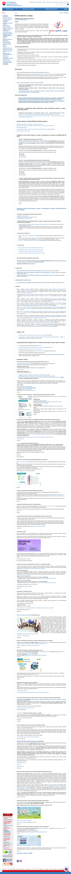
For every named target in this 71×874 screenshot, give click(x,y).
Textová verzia (49, 2)
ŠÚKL (63, 140)
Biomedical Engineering (36, 434)
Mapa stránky (39, 2)
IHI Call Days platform (30, 470)
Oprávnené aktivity (20, 766)
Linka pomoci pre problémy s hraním (7, 837)
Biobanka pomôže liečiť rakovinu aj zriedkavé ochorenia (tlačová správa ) (30, 124)
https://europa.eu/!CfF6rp (27, 389)
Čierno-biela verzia (55, 2)
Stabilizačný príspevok (7, 61)
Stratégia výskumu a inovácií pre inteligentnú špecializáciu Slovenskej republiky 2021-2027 (35, 224)
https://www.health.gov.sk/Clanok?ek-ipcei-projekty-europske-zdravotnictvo (39, 437)
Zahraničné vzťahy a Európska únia (7, 30)
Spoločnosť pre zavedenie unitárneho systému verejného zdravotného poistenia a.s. (8, 35)
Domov (16, 13)
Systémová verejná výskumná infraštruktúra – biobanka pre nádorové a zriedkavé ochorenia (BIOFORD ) (35, 125)
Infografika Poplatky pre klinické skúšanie (24, 218)
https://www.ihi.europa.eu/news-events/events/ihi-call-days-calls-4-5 (34, 643)
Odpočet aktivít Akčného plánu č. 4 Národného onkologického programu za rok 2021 (33, 270)
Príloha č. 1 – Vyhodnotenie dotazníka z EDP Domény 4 (29, 240)
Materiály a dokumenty (51, 9)
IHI (17, 566)
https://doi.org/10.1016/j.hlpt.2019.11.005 (45, 305)
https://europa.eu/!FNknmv (27, 586)
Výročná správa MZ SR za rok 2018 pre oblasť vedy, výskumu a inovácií (32, 253)
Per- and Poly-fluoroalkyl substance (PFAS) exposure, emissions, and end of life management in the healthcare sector (40, 377)
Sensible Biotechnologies (45, 434)
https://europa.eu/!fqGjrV (42, 400)
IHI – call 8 (35, 397)
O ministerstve (9, 9)
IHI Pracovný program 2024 (55, 396)
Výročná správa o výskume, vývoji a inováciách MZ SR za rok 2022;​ (31, 247)
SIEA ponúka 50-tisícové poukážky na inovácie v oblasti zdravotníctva (30, 741)
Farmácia (4, 38)
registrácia (29, 654)
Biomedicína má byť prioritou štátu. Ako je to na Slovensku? (32, 335)
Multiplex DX (23, 788)
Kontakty (44, 2)
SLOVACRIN (59, 140)
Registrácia (19, 453)
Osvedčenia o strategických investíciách (8, 58)
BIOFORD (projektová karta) (22, 127)
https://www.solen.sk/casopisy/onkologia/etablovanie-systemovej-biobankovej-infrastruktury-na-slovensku (36, 322)
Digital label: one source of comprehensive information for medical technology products (34, 374)
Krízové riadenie (6, 59)
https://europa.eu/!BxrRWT (26, 580)
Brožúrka (18, 764)
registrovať (30, 706)
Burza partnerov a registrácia (22, 822)
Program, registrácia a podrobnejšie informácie (25, 707)
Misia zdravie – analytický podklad (23, 635)
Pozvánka (21, 153)
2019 (20, 86)
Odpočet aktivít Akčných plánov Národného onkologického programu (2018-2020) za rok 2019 (35, 275)
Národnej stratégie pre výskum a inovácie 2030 (29, 633)
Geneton (28, 788)
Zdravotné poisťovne (8, 849)
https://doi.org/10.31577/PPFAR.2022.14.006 (38, 317)
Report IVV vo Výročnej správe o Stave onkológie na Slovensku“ (32, 261)
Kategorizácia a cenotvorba (6, 21)
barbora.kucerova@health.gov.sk (21, 19)
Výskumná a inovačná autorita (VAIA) (24, 615)
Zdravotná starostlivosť (28, 9)
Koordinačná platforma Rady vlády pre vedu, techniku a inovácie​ (30, 349)
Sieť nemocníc (6, 55)
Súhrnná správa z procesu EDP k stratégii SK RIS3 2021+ (42, 347)
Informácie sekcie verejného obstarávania (7, 54)
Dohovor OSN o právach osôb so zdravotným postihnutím (8, 843)
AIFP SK (35, 162)
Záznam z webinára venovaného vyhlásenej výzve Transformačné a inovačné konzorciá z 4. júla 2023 (35, 607)
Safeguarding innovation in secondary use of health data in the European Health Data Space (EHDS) (37, 376)
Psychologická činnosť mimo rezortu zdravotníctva (7, 63)
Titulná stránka (31, 2)
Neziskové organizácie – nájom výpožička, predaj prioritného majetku (8, 823)
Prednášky (22, 155)
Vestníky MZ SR (6, 847)
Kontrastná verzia (62, 2)
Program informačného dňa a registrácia (24, 820)
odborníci (37, 553)
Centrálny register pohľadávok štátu (7, 834)
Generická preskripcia (7, 32)
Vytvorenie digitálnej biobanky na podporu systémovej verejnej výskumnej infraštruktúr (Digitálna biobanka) (36, 129)
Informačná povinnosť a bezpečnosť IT (7, 40)
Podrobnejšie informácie (21, 762)
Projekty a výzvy (6, 25)
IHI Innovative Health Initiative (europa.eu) (48, 578)
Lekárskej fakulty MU (61, 786)
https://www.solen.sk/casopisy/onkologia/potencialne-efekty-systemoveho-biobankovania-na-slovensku (35, 326)
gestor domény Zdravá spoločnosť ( (25, 347)
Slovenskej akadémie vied (22, 787)
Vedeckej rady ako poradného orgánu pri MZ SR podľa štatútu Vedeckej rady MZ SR (40, 74)
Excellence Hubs (34, 780)
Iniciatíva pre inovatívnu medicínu (23, 461)
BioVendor (19, 788)
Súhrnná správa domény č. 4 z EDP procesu (27, 235)
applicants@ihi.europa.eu (33, 584)
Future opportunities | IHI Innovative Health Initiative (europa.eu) (33, 568)
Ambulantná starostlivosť (8, 49)
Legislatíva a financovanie (8, 28)
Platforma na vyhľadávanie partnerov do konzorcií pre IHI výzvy (28, 645)
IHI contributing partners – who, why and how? (46, 506)
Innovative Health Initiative (39, 350)
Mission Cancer (48, 632)
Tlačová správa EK (20, 438)
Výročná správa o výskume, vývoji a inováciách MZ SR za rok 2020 (31, 251)
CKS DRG (5, 46)
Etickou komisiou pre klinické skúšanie (26, 162)
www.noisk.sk (37, 260)
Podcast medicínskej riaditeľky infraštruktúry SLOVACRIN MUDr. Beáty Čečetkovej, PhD (33, 692)
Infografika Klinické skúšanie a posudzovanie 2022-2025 (27, 217)
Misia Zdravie (38, 345)
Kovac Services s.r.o (42, 162)
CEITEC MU (44, 786)
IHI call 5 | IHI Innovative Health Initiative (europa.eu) (46, 582)
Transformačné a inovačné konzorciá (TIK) (31, 596)
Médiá (65, 9)
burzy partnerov (35, 674)
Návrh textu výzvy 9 (20, 369)
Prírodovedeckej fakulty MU (52, 786)
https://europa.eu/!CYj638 (25, 575)
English (67, 2)
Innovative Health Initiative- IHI (44, 642)
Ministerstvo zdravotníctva (5, 16)
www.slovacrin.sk (32, 263)
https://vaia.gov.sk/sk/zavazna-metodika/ (38, 526)
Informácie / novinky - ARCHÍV (24, 853)
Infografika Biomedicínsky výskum (23, 215)
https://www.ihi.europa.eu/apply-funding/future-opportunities (52, 494)
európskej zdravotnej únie (35, 424)
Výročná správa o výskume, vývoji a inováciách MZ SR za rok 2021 (31, 249)
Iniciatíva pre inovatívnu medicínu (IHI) (24, 363)
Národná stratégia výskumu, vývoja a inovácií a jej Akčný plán (28, 736)
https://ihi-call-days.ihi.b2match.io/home (54, 401)
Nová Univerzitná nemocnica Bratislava (7, 42)
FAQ (35, 2)
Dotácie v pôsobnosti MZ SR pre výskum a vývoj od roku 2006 (30, 82)
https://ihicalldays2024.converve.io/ (29, 390)
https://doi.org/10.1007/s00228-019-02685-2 (25, 292)
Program (20, 202)
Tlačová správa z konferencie (22, 690)
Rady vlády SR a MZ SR (7, 48)
